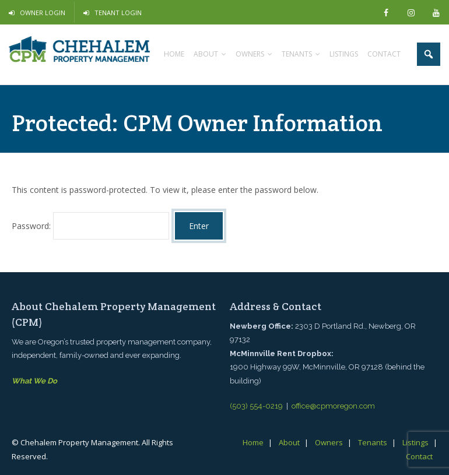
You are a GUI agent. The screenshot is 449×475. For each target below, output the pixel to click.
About (289, 442)
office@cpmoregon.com (333, 406)
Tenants (372, 442)
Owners (329, 442)
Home (253, 442)
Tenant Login (118, 12)
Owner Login (42, 12)
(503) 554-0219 (256, 406)
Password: (90, 225)
